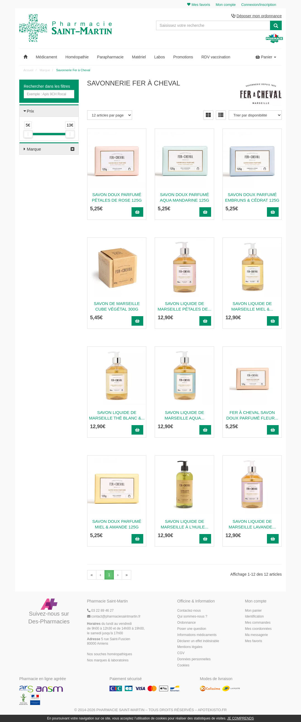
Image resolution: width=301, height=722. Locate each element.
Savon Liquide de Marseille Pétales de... (184, 306)
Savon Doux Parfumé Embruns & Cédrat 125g (252, 197)
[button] (25, 57)
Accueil (28, 70)
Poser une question (191, 629)
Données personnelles (194, 659)
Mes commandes (257, 623)
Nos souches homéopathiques (109, 654)
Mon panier (253, 611)
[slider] (28, 134)
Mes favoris (253, 641)
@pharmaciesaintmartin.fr (114, 616)
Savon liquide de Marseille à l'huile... (184, 524)
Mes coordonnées (258, 629)
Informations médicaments (197, 635)
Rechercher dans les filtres (47, 86)
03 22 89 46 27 (100, 611)
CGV (181, 653)
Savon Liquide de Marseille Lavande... (252, 524)
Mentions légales (189, 647)
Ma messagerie (256, 635)
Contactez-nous (189, 611)
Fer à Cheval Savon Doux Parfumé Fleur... (252, 415)
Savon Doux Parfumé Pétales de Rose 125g (117, 197)
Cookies (183, 665)
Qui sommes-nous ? (192, 616)
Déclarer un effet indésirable (198, 641)
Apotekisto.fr (212, 710)
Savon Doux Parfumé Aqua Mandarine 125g (184, 197)
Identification (254, 616)
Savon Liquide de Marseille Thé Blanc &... (117, 415)
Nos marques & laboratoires (108, 660)
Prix (30, 111)
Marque (34, 149)
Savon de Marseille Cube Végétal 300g (117, 306)
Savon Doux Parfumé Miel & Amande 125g (116, 524)
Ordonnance (186, 623)
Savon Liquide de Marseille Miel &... (252, 306)
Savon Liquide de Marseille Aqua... (184, 415)
